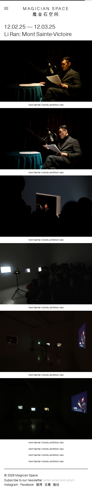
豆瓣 (47, 484)
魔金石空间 (45, 14)
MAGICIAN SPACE (46, 8)
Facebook (27, 484)
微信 (56, 484)
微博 (39, 484)
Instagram (11, 484)
